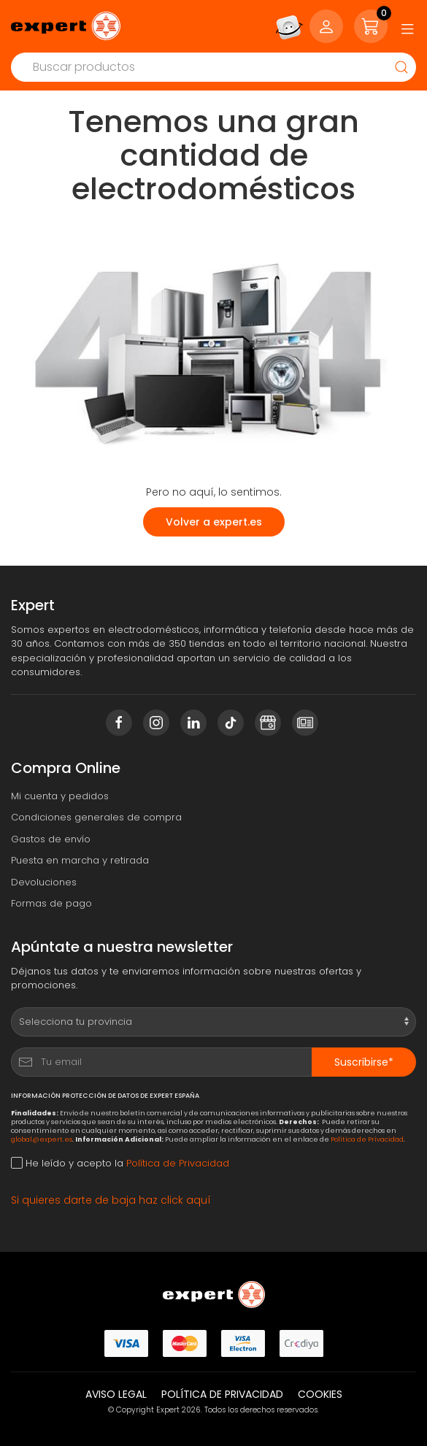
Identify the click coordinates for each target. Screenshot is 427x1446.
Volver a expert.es (214, 522)
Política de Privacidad (367, 1139)
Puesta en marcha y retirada (80, 860)
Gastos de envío (51, 839)
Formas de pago (51, 903)
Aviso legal (116, 1394)
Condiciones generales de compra (96, 817)
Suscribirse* (363, 1062)
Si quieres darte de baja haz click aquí (111, 1200)
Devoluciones (44, 882)
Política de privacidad (222, 1394)
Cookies (320, 1394)
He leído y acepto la (120, 1163)
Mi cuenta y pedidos (60, 796)
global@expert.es (41, 1139)
